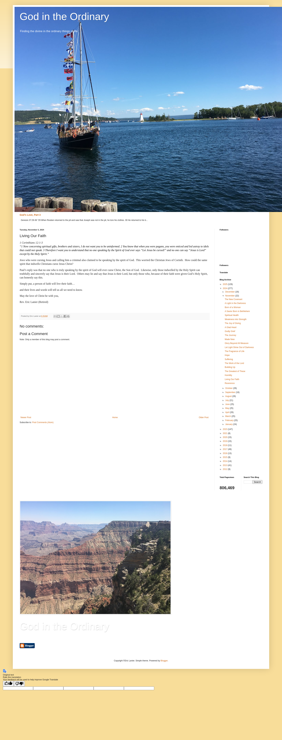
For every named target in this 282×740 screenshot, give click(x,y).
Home (115, 417)
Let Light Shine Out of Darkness (239, 347)
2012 (225, 469)
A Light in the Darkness (235, 303)
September (230, 392)
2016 (225, 453)
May (227, 408)
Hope (227, 355)
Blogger (164, 660)
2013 (225, 465)
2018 (225, 445)
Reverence (230, 383)
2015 (225, 457)
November (230, 296)
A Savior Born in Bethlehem (237, 311)
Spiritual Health (232, 315)
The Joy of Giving (233, 323)
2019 (225, 441)
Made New (229, 339)
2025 (225, 284)
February (229, 420)
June (227, 404)
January (229, 424)
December (230, 292)
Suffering (229, 359)
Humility (228, 375)
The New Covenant (233, 299)
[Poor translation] (19, 683)
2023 (225, 429)
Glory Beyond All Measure (237, 343)
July (227, 400)
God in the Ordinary (64, 16)
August (228, 396)
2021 (225, 433)
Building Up (230, 367)
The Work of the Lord (234, 363)
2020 (225, 437)
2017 (225, 449)
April (227, 412)
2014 (225, 461)
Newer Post (26, 417)
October (229, 388)
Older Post (204, 417)
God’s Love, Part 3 (30, 215)
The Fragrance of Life (234, 351)
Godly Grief (230, 331)
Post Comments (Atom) (42, 422)
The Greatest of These (235, 371)
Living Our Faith (232, 379)
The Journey (230, 335)
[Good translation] (8, 683)
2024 (225, 288)
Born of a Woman (233, 307)
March (228, 416)
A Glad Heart (231, 327)
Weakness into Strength (235, 319)
